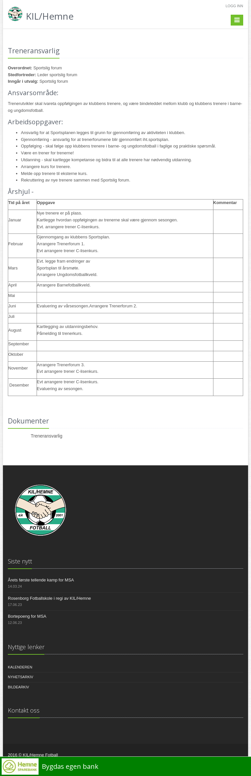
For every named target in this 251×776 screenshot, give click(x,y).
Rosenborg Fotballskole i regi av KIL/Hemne (49, 598)
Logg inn (234, 6)
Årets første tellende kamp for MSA (41, 580)
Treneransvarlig (46, 436)
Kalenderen (20, 667)
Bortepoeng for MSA (27, 616)
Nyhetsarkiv (20, 677)
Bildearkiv (18, 687)
